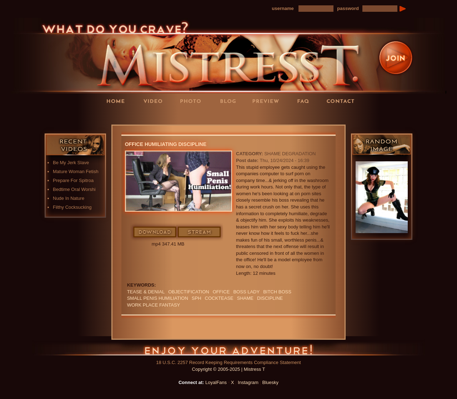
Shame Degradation (290, 153)
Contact (343, 101)
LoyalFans (156, 115)
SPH (196, 298)
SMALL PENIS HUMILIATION (157, 298)
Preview (268, 101)
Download (155, 232)
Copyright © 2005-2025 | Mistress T (228, 369)
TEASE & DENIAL (146, 291)
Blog (230, 101)
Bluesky (270, 382)
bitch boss (277, 291)
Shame (245, 298)
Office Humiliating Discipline (165, 144)
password (348, 8)
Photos (193, 101)
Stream (199, 232)
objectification (188, 291)
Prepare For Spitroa (73, 180)
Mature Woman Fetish (76, 171)
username (282, 8)
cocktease (219, 298)
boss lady (246, 291)
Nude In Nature (68, 198)
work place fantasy (153, 305)
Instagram (248, 382)
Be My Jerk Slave (71, 162)
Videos (155, 101)
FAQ (305, 101)
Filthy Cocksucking (72, 207)
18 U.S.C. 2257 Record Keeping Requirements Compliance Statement (228, 362)
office (221, 291)
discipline (270, 298)
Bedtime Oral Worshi (74, 189)
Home (118, 101)
